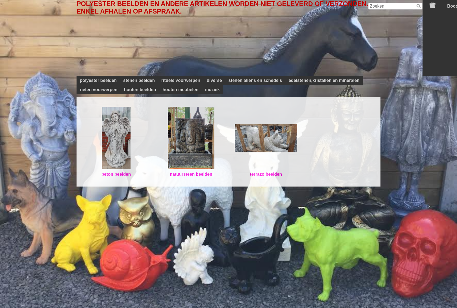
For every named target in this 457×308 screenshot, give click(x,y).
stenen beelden (139, 80)
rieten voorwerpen (99, 89)
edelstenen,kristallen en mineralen (323, 80)
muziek (212, 89)
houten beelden (140, 89)
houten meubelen (180, 89)
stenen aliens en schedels (255, 80)
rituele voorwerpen (180, 80)
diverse (214, 80)
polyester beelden (98, 80)
